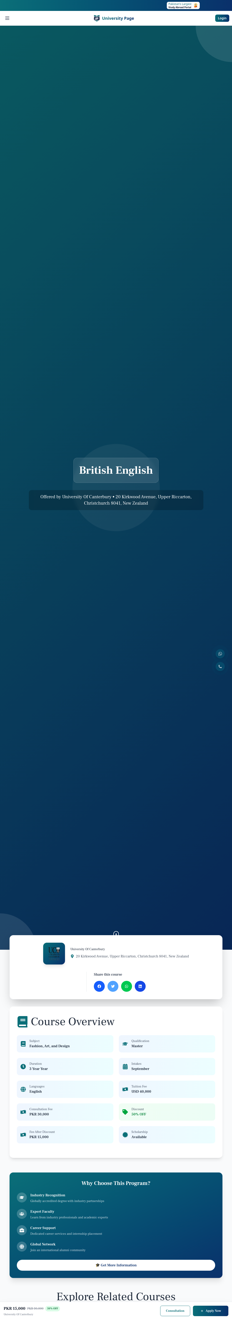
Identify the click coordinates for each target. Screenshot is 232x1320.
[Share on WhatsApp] (126, 986)
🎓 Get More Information (116, 1265)
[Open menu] (7, 18)
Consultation (175, 1311)
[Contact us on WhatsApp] (220, 653)
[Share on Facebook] (99, 986)
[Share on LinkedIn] (140, 986)
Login (222, 18)
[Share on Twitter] (112, 986)
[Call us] (220, 666)
